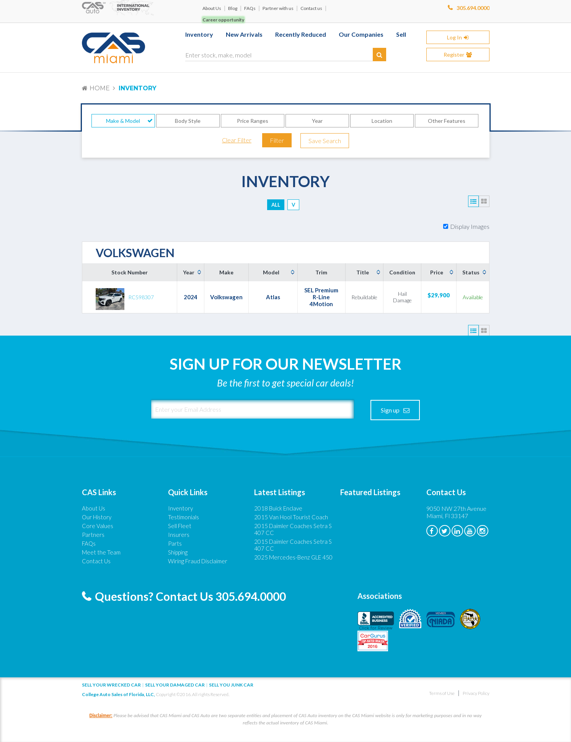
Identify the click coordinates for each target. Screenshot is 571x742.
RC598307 (141, 297)
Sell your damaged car (175, 685)
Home (100, 88)
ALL (275, 205)
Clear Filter (236, 140)
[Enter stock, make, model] (285, 53)
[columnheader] (190, 272)
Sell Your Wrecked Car (111, 685)
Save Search (324, 140)
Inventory (138, 88)
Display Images (469, 226)
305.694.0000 (473, 8)
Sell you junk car (231, 685)
